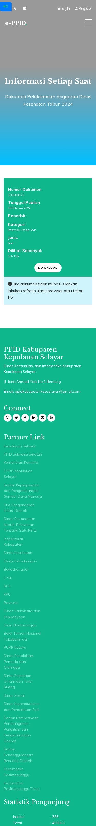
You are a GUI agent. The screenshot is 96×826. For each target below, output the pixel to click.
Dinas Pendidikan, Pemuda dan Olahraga (19, 661)
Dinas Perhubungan (20, 561)
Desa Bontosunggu (20, 625)
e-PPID (16, 23)
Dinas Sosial (14, 695)
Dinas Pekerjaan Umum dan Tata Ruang (18, 681)
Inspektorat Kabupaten (13, 541)
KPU (7, 594)
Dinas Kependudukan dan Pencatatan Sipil (22, 706)
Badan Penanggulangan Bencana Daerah (18, 755)
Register (83, 8)
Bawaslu (11, 602)
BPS (7, 586)
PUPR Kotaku (15, 647)
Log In (64, 8)
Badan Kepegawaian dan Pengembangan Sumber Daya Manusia (23, 491)
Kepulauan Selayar (20, 446)
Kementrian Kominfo (21, 462)
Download (48, 268)
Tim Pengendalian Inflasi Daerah (19, 508)
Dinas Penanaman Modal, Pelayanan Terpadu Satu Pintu (20, 524)
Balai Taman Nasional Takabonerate (22, 636)
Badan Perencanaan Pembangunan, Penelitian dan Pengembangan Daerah (21, 729)
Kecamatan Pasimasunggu (16, 772)
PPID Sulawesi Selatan (23, 454)
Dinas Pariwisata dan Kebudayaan (22, 614)
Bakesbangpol (16, 569)
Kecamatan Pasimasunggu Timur (22, 786)
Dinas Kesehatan (18, 552)
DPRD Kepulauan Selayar (18, 474)
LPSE (8, 578)
